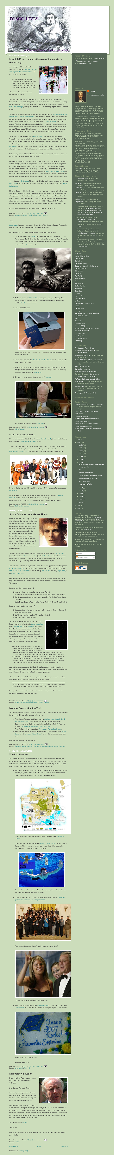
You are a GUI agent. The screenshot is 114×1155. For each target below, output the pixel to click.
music (21, 1068)
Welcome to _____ (81, 381)
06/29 (81, 502)
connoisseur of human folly (86, 219)
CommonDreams (80, 268)
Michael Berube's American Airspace (87, 313)
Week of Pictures (18, 754)
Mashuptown (79, 311)
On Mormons (79, 414)
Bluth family (19, 506)
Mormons (18, 215)
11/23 (81, 459)
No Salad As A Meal (81, 316)
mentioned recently (44, 439)
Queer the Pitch (80, 323)
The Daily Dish (80, 336)
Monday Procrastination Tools (25, 708)
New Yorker (24, 702)
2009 (79, 440)
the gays (45, 215)
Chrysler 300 (33, 298)
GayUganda (79, 283)
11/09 (81, 488)
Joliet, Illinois (37, 372)
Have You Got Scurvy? (82, 366)
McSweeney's (60, 553)
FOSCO (92, 91)
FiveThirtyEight (80, 278)
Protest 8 (78, 321)
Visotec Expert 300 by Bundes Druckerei (34, 352)
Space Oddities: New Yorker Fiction (90, 475)
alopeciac (27, 244)
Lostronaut (18, 626)
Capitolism (78, 261)
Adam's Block (79, 386)
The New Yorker (46, 556)
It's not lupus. (94, 374)
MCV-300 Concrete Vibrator (41, 360)
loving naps (40, 423)
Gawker (77, 281)
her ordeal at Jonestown (32, 734)
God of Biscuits (80, 286)
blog (79, 222)
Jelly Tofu (80, 199)
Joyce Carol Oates (17, 573)
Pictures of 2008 (85, 63)
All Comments (82, 557)
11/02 (81, 490)
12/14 (81, 451)
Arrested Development (28, 441)
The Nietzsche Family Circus (84, 348)
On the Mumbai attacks (82, 421)
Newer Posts (13, 1146)
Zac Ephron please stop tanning (85, 376)
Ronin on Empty (83, 246)
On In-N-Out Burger (81, 416)
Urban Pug (78, 341)
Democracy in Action (20, 1073)
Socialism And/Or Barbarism (87, 233)
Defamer (36, 449)
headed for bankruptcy (28, 303)
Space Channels (43, 702)
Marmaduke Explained (82, 355)
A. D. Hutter (97, 517)
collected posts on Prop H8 (89, 62)
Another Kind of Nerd (82, 256)
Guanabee (78, 291)
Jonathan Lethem (37, 624)
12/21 (81, 448)
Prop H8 (30, 215)
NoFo (76, 318)
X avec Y (95, 235)
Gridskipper (78, 288)
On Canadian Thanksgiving (84, 426)
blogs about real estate (93, 208)
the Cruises (13, 183)
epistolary (31, 626)
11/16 (81, 462)
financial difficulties (30, 556)
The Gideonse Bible (81, 178)
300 (80, 470)
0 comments (39, 504)
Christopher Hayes (81, 263)
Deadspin (78, 273)
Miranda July (46, 571)
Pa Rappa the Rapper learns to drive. (87, 379)
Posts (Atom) (23, 1151)
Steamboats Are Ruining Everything (86, 328)
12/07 (81, 453)
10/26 (81, 493)
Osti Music (78, 183)
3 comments (39, 1066)
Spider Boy (62, 571)
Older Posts (64, 1146)
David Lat (78, 192)
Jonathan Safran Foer (16, 568)
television (26, 506)
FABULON (78, 276)
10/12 (81, 499)
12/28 (81, 445)
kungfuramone (79, 201)
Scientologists (24, 181)
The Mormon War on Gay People (50, 729)
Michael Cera (13, 490)
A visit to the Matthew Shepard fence (87, 419)
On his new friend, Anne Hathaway (86, 411)
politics (24, 215)
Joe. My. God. (79, 308)
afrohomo (78, 253)
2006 (79, 508)
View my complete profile (95, 95)
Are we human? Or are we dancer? (86, 424)
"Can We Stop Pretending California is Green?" (37, 726)
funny (16, 1068)
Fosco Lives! (13, 225)
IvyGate (77, 301)
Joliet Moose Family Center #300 (48, 369)
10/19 (81, 496)
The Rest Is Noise (81, 338)
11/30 (81, 456)
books (17, 702)
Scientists (37, 215)
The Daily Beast (80, 333)
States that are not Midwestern (85, 350)
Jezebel (77, 306)
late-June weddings (16, 107)
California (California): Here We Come (28, 746)
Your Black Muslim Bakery (55, 171)
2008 (79, 442)
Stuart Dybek (13, 571)
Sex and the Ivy (80, 326)
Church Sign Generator (82, 369)
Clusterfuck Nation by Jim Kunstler (86, 266)
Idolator (77, 293)
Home (39, 1146)
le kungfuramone (43, 1005)
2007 (79, 505)
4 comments (39, 213)
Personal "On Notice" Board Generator (87, 360)
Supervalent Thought (82, 331)
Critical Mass (79, 271)
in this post (87, 529)
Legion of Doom (50, 121)
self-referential (20, 429)
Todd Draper (79, 188)
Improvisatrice (79, 296)
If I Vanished (24, 571)
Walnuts (48, 377)
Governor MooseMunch (50, 746)
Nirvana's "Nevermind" (47, 843)
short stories (32, 702)
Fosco (81, 168)
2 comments (39, 427)
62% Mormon (37, 136)
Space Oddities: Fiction (28, 514)
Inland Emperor (80, 298)
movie (33, 236)
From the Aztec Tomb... (22, 434)
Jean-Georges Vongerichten (84, 303)
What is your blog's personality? (85, 393)
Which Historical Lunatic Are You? (86, 371)
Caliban (24, 1122)
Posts (79, 554)
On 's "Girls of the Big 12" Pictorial (89, 404)
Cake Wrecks (19, 1007)
